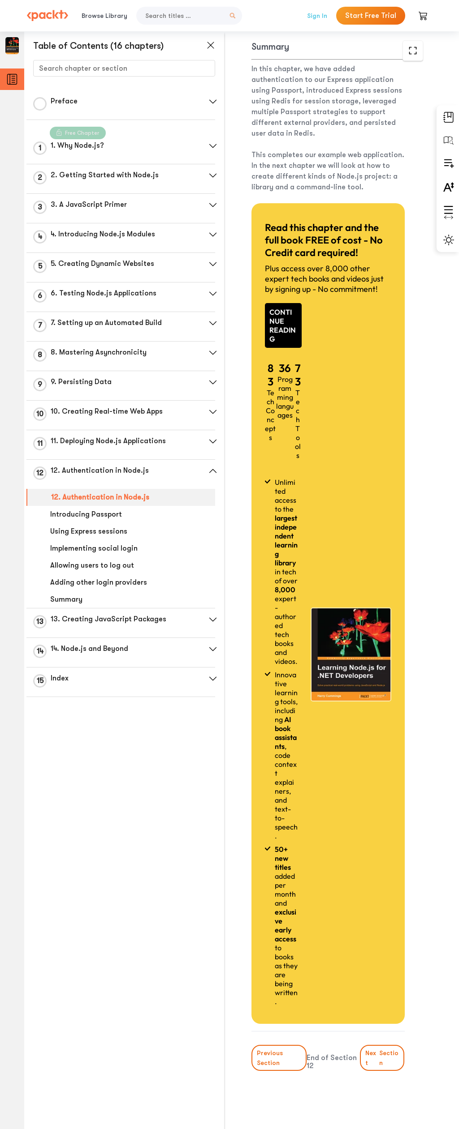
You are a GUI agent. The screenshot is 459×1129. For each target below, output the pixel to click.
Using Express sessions (88, 531)
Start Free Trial (370, 16)
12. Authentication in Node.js (100, 497)
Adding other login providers (98, 582)
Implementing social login (94, 548)
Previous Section (270, 1057)
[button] (212, 101)
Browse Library (104, 15)
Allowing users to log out (92, 565)
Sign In (317, 15)
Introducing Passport (86, 514)
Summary (66, 599)
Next (382, 1058)
